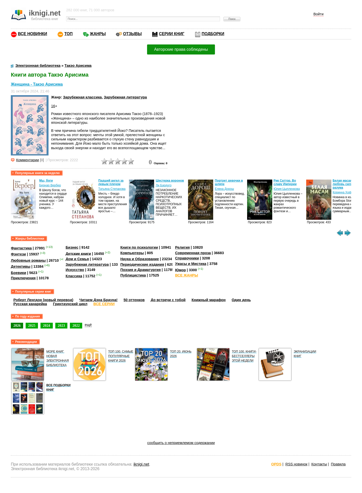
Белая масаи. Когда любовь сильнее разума (347, 184)
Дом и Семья (77, 259)
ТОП (68, 34)
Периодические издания (142, 264)
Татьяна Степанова (111, 189)
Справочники (187, 258)
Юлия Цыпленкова (287, 189)
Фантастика (21, 248)
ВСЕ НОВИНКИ (32, 34)
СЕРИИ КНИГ (171, 34)
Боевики (18, 273)
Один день (241, 300)
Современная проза (193, 253)
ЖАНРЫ (98, 34)
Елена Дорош (224, 189)
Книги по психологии (139, 247)
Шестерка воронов (170, 180)
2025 (31, 325)
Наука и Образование (139, 259)
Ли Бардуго (163, 185)
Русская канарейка (30, 304)
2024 (46, 325)
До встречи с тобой (168, 300)
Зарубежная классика (82, 97)
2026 (17, 325)
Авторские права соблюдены (181, 49)
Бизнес (72, 247)
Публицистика (133, 275)
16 (53, 106)
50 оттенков (134, 300)
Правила (338, 464)
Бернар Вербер (50, 185)
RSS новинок (296, 464)
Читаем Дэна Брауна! (98, 300)
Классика (74, 276)
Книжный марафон (209, 300)
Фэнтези (18, 254)
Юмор (180, 270)
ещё (88, 325)
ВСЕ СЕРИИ (104, 304)
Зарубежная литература (125, 97)
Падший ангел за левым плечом (110, 182)
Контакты (319, 464)
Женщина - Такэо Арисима (37, 84)
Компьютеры (132, 253)
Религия (182, 247)
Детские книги (78, 253)
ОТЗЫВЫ (132, 34)
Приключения (23, 278)
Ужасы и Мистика (190, 264)
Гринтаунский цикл (70, 304)
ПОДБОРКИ (213, 34)
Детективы (20, 266)
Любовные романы (28, 260)
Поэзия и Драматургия (140, 270)
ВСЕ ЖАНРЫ (186, 275)
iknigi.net (141, 464)
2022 (76, 325)
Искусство (75, 270)
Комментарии (27, 160)
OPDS (276, 464)
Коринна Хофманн (345, 192)
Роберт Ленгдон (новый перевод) (43, 300)
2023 (61, 325)
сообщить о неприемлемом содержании (181, 443)
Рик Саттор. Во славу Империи (285, 182)
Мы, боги (46, 180)
